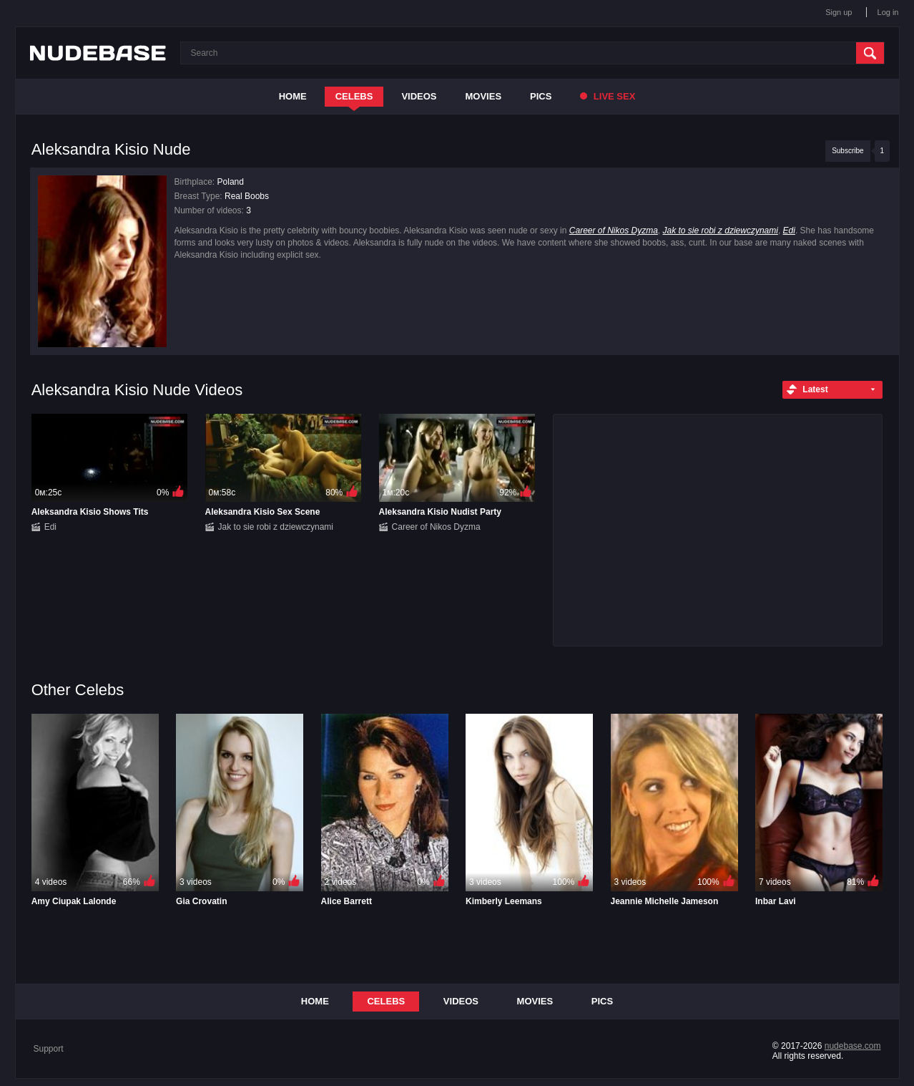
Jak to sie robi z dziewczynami (720, 231)
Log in (888, 12)
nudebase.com (853, 1046)
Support (49, 1049)
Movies (484, 96)
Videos (418, 96)
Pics (540, 96)
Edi (789, 231)
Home (293, 96)
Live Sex (607, 96)
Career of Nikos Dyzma (613, 231)
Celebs (354, 96)
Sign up (838, 12)
